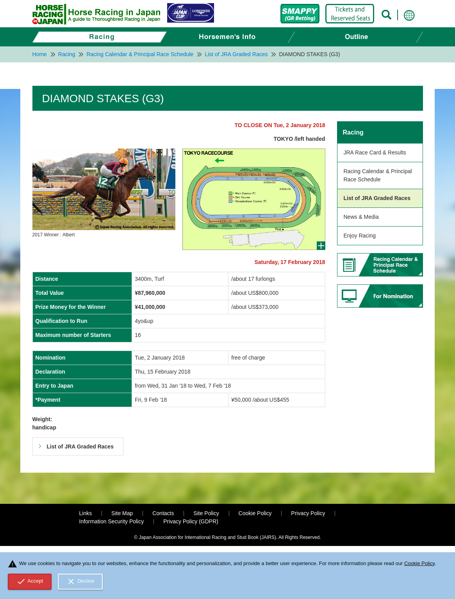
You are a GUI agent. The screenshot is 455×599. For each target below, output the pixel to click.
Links (85, 513)
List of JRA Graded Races (377, 198)
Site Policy (206, 513)
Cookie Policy (255, 513)
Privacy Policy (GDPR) (190, 521)
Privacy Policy (308, 513)
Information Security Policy (111, 521)
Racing (353, 132)
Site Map (122, 513)
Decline (80, 581)
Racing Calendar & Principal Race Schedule (378, 175)
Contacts (163, 513)
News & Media (361, 217)
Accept (29, 581)
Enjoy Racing (360, 235)
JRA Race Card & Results (375, 152)
